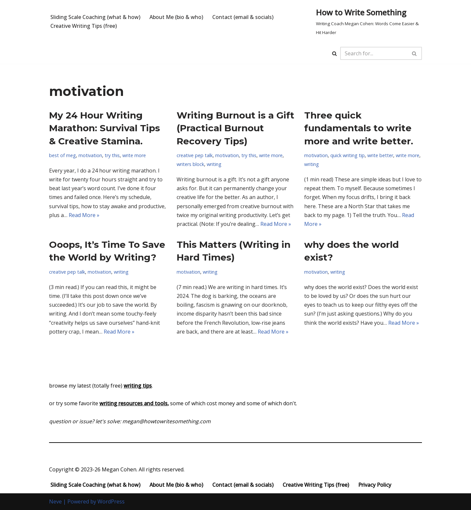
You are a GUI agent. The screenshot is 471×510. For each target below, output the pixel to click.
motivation (90, 155)
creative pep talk (195, 155)
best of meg (62, 155)
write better (380, 155)
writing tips (138, 385)
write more (134, 155)
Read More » (84, 215)
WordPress (111, 501)
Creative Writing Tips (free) (83, 25)
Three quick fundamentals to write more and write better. (358, 128)
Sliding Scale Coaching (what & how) (95, 17)
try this (112, 155)
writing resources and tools (133, 403)
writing (214, 164)
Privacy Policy (374, 484)
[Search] (334, 53)
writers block (190, 164)
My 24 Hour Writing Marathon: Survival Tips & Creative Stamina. (104, 128)
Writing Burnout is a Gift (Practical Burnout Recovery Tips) (235, 128)
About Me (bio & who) (176, 17)
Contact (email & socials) (242, 17)
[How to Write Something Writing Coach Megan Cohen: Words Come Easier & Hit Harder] (369, 21)
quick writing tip (347, 155)
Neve (55, 501)
